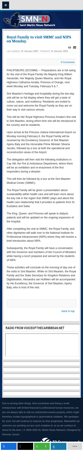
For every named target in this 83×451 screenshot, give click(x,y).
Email (74, 47)
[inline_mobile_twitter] (25, 446)
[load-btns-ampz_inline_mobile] (74, 446)
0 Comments (68, 62)
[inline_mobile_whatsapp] (42, 446)
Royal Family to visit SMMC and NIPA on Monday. (39, 39)
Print (69, 47)
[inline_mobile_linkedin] (58, 446)
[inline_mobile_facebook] (9, 446)
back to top (68, 311)
